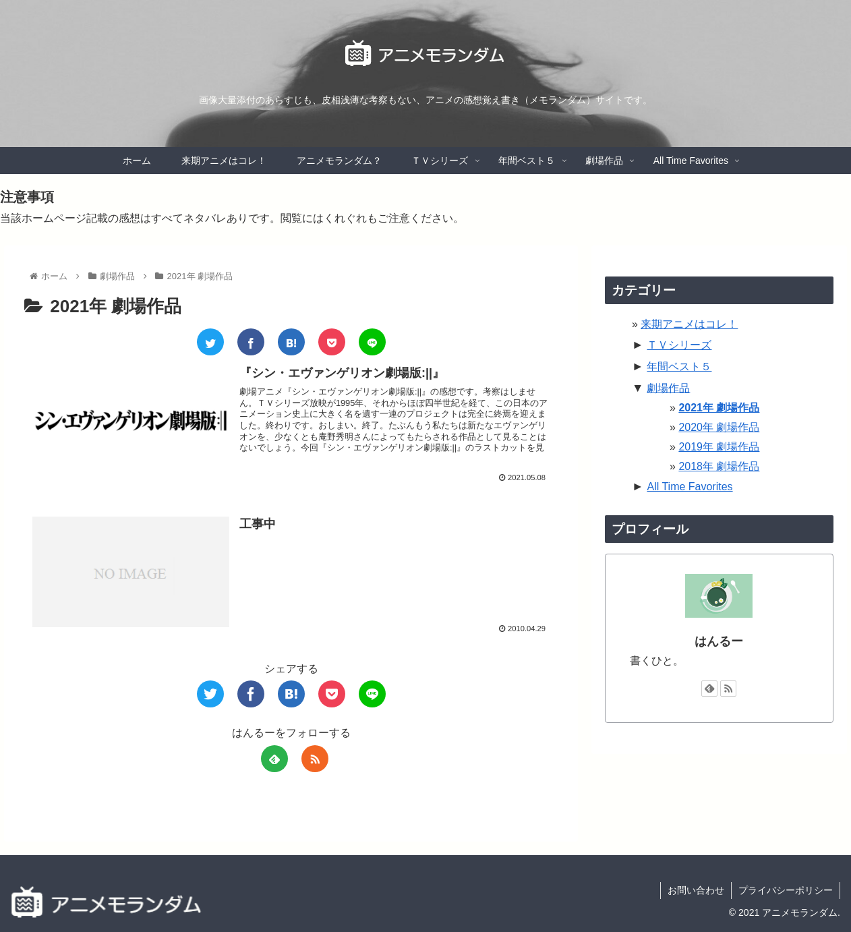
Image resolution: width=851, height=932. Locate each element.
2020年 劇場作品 (718, 427)
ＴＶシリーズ (679, 345)
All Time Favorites (689, 486)
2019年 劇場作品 (718, 447)
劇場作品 (668, 388)
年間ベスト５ (679, 366)
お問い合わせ (696, 890)
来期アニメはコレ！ (689, 324)
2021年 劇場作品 (718, 407)
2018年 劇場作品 (718, 466)
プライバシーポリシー (785, 890)
